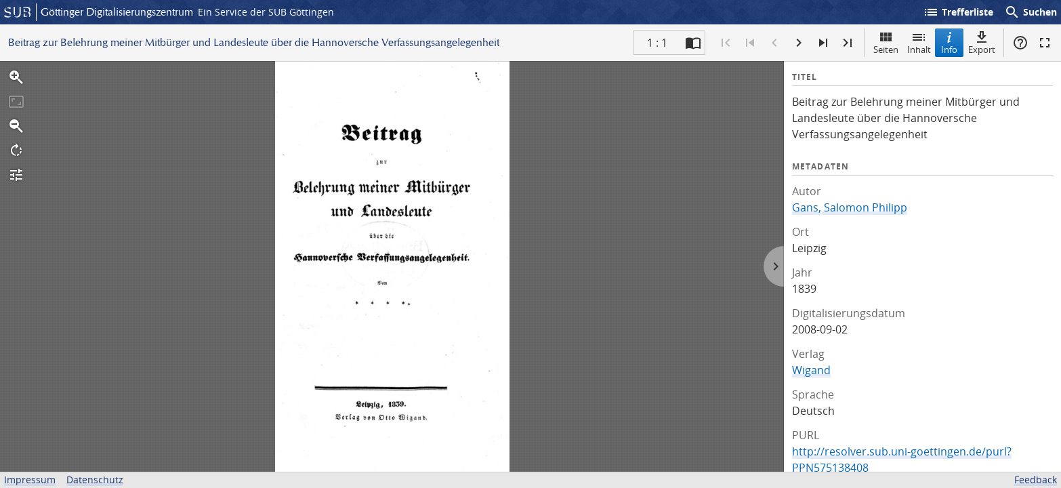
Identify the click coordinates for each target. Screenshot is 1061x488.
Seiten (885, 42)
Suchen (1030, 12)
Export (981, 42)
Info (949, 42)
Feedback (1035, 479)
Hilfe (1020, 43)
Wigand (811, 370)
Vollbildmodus (1045, 43)
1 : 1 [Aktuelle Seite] (657, 42)
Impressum (30, 479)
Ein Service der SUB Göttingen (266, 11)
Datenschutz (94, 479)
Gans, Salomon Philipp (849, 207)
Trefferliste (958, 12)
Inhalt (919, 42)
